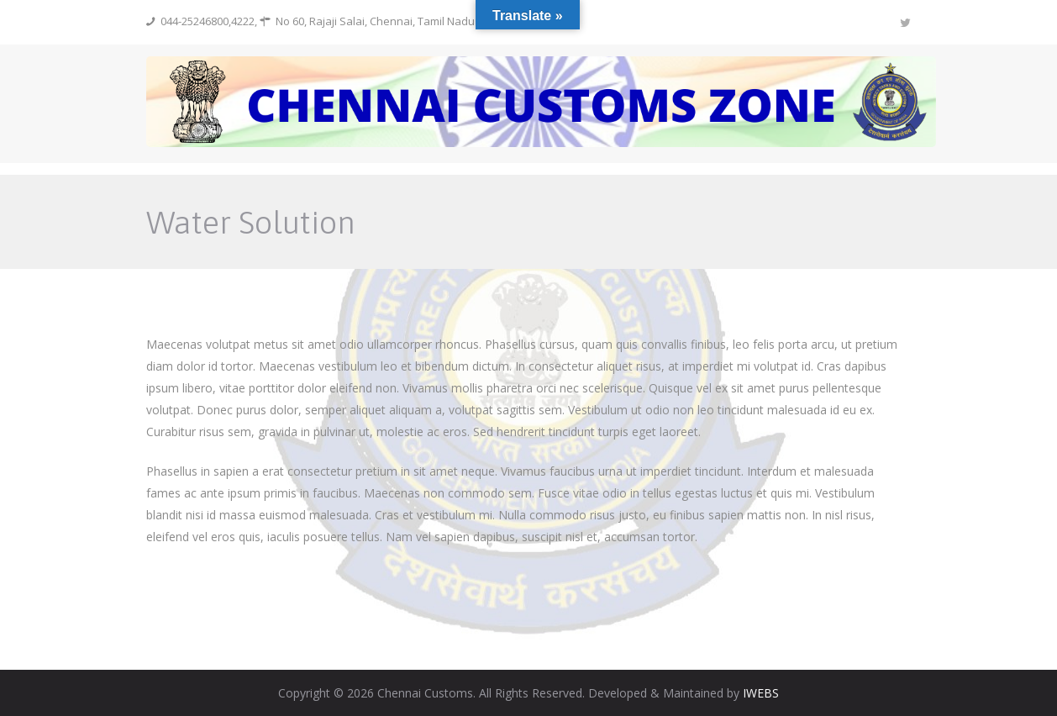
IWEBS (761, 693)
